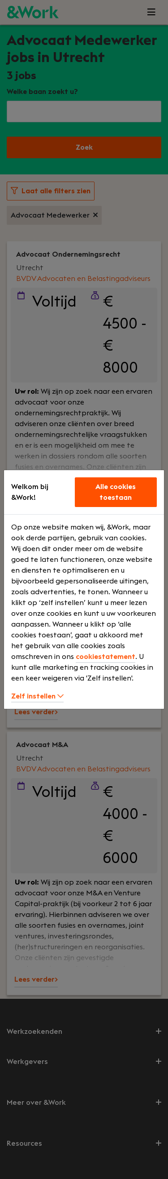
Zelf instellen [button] (37, 696)
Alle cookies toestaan (115, 492)
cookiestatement (105, 656)
